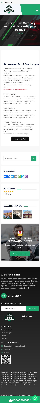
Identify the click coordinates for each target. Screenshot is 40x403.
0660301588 (7, 349)
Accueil (20, 33)
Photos (3, 335)
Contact (4, 338)
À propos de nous (6, 330)
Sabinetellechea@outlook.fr (13, 346)
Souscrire (32, 309)
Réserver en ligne (6, 333)
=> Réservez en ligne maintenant (15, 89)
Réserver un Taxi (20, 139)
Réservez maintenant (20, 254)
